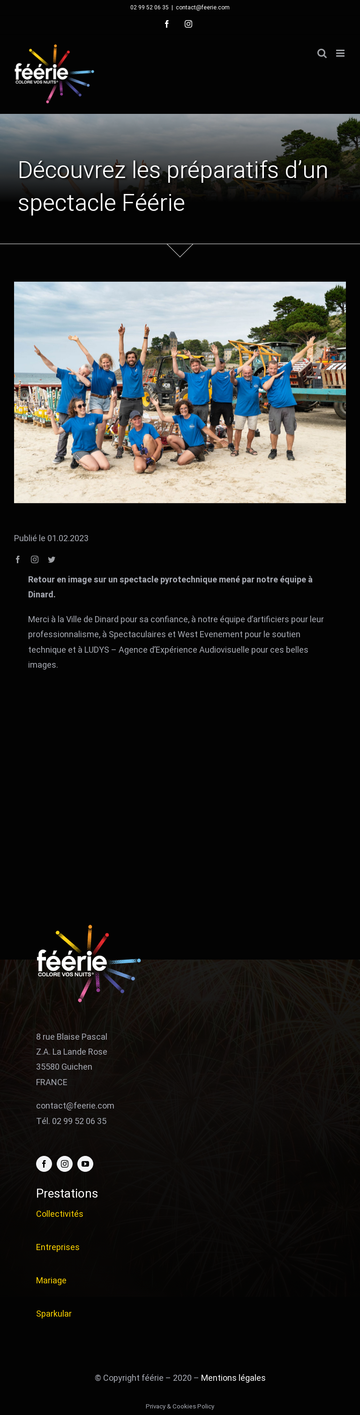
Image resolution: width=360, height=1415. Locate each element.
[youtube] (85, 1164)
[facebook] (18, 559)
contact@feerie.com (203, 7)
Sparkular (54, 1314)
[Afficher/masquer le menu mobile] (341, 53)
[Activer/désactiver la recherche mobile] (322, 53)
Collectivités (59, 1214)
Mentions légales (233, 1378)
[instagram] (34, 559)
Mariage (51, 1280)
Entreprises (58, 1247)
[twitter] (51, 559)
